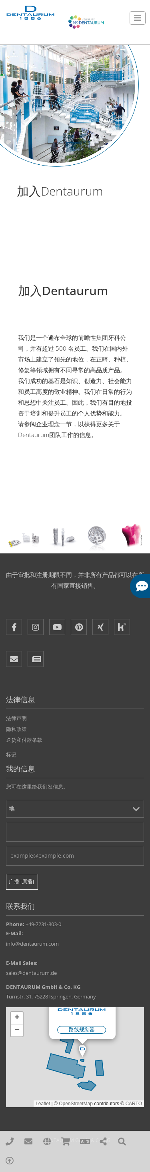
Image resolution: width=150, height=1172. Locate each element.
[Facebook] (14, 627)
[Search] (122, 1142)
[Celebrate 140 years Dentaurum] (86, 22)
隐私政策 (16, 729)
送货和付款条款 (24, 739)
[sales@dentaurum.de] (28, 1142)
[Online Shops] (65, 1142)
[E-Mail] (14, 659)
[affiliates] (47, 1142)
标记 (11, 754)
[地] (75, 809)
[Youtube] (57, 627)
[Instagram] (36, 627)
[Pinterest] (79, 627)
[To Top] (9, 1161)
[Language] (84, 1142)
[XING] (100, 627)
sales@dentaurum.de (31, 972)
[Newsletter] (36, 659)
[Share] (103, 1142)
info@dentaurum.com (32, 943)
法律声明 (16, 718)
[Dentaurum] (30, 13)
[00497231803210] (9, 1142)
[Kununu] (122, 627)
